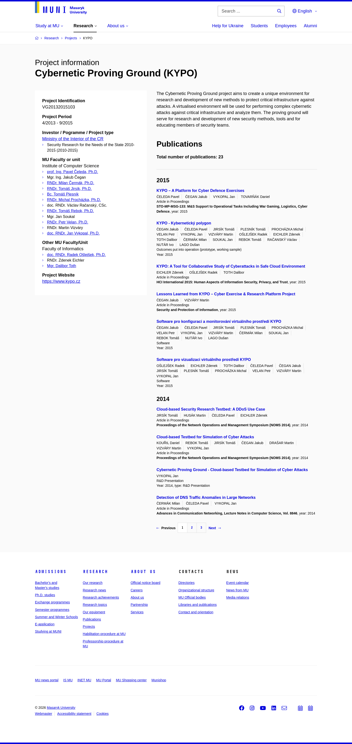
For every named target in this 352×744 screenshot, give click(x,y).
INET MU (84, 680)
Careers (137, 590)
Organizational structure (196, 590)
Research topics (95, 605)
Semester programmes (52, 610)
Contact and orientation (195, 612)
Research (95, 571)
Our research (92, 583)
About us (143, 571)
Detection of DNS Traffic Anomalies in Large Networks (206, 497)
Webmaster (43, 714)
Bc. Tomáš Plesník (63, 194)
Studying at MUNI (48, 631)
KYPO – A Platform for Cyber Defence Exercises (200, 191)
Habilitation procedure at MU (104, 634)
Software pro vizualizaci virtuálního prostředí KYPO (203, 360)
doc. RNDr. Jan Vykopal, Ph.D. (73, 233)
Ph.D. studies (45, 595)
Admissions (50, 571)
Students (259, 25)
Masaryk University (61, 708)
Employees (286, 25)
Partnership (139, 605)
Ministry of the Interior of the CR (72, 138)
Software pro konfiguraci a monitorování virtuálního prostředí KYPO (218, 321)
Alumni (310, 25)
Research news (94, 590)
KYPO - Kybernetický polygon (183, 223)
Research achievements (101, 597)
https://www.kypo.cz (61, 281)
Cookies (102, 714)
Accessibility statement (74, 714)
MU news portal (46, 680)
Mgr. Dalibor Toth (61, 266)
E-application (44, 624)
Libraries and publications (197, 605)
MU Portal (103, 680)
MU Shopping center (131, 680)
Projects (89, 627)
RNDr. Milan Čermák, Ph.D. (70, 183)
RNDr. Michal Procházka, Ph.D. (74, 200)
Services (137, 612)
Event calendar (237, 583)
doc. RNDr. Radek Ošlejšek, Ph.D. (76, 255)
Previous (166, 528)
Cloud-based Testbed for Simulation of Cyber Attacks (205, 437)
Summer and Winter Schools (56, 617)
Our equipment (94, 612)
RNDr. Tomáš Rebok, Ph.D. (70, 211)
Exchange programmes (52, 602)
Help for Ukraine (228, 25)
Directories (186, 583)
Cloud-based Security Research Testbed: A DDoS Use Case (210, 409)
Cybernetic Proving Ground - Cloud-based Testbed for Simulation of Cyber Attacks (232, 470)
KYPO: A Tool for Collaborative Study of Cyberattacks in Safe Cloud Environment (230, 266)
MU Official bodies (192, 597)
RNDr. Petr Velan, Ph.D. (67, 222)
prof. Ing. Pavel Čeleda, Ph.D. (72, 172)
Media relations (237, 597)
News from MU (237, 590)
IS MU (68, 680)
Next (215, 528)
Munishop (158, 680)
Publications (92, 619)
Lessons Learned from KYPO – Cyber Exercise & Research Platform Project (225, 294)
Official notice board (145, 583)
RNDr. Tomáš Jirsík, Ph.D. (69, 189)
